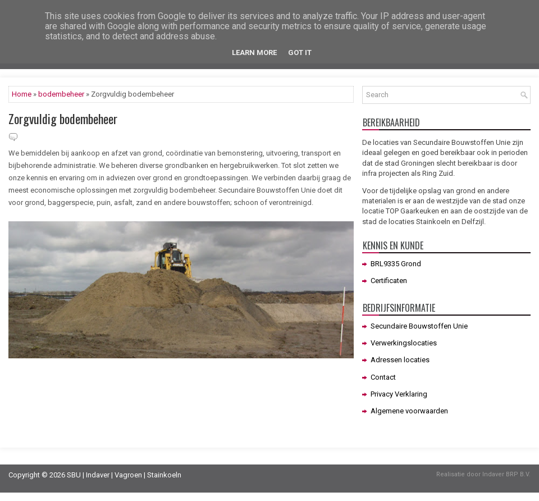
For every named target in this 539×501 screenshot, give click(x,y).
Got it (300, 52)
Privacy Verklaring (399, 394)
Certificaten (389, 280)
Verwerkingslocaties (404, 343)
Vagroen (128, 475)
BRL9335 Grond (396, 263)
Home (21, 94)
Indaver (97, 475)
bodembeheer (61, 94)
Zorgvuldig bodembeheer (62, 118)
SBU (74, 475)
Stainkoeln (164, 475)
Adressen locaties (400, 360)
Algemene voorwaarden (409, 411)
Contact (383, 377)
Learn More (254, 52)
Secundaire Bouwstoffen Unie (419, 326)
